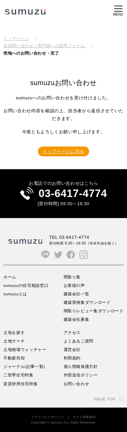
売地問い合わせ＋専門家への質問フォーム (44, 45)
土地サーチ (14, 341)
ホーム (9, 277)
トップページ (16, 38)
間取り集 (72, 277)
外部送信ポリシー (81, 375)
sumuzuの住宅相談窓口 (25, 285)
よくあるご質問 (79, 341)
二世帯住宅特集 (18, 375)
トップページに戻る (63, 151)
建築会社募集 (76, 319)
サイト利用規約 (84, 417)
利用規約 (72, 358)
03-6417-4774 (73, 193)
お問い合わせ (76, 383)
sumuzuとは (15, 294)
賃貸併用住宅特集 (20, 383)
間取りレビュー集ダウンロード (94, 311)
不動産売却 (14, 358)
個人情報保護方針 (81, 366)
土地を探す (14, 332)
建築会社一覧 (76, 294)
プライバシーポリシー (47, 417)
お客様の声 (74, 285)
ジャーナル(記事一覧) (24, 366)
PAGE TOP (104, 399)
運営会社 (72, 349)
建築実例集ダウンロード (87, 302)
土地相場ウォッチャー (24, 349)
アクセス (72, 332)
